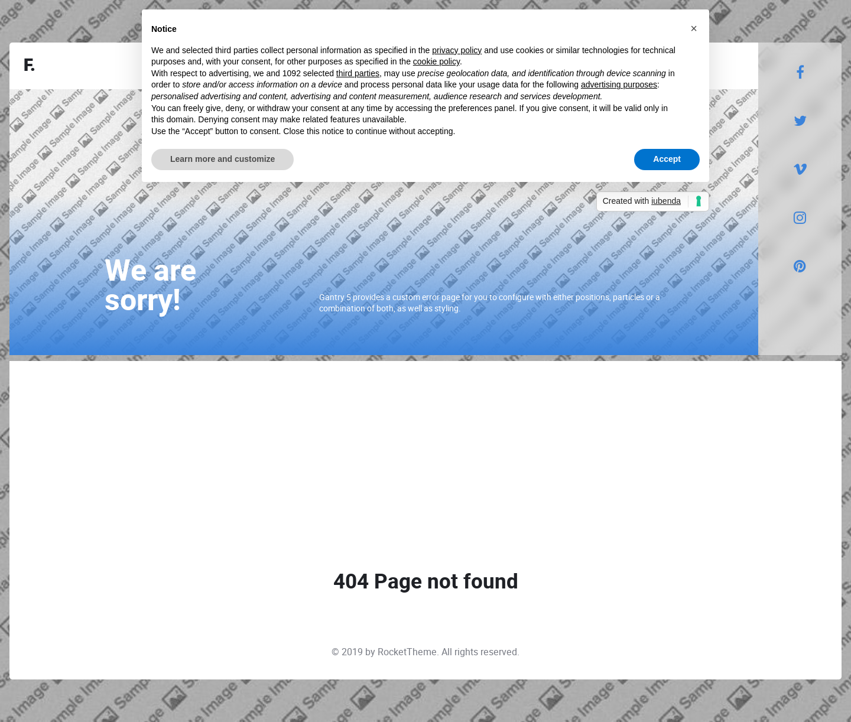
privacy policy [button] (457, 50)
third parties (357, 73)
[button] (693, 28)
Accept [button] (667, 159)
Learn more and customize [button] (222, 159)
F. (29, 66)
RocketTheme (407, 652)
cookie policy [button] (436, 61)
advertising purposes (619, 84)
